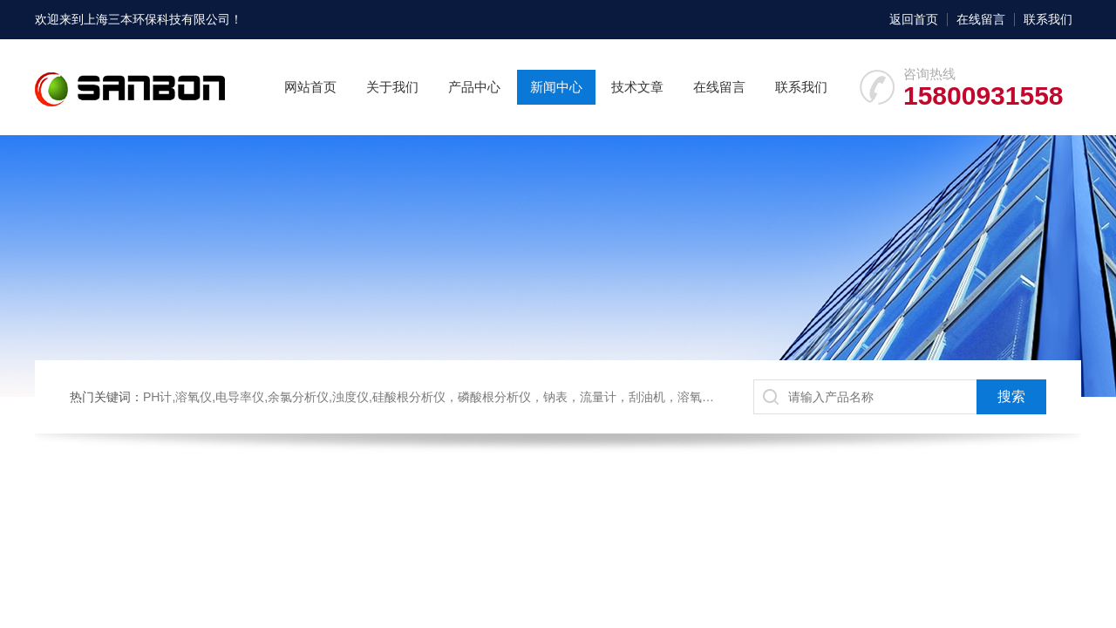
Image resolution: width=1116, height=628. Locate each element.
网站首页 (310, 86)
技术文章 (637, 86)
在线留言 (980, 19)
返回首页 (913, 19)
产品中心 (474, 86)
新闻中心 (556, 86)
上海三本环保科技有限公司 (157, 19)
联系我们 (1048, 19)
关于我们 (392, 86)
